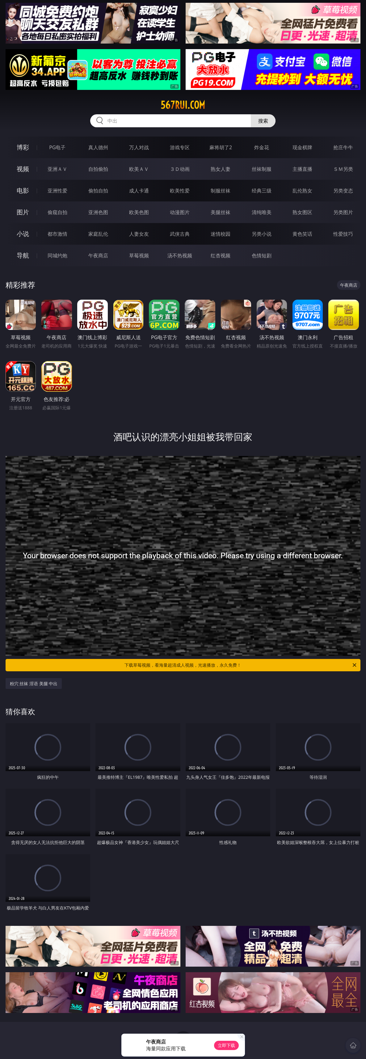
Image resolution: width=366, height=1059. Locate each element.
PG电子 (57, 147)
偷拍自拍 (98, 190)
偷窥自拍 (57, 212)
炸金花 (261, 147)
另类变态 (343, 190)
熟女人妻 (220, 169)
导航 (23, 255)
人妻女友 (139, 233)
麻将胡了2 (220, 147)
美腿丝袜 (220, 212)
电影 (23, 190)
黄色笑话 (302, 233)
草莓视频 (139, 255)
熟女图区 (302, 212)
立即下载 (226, 1045)
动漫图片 (180, 212)
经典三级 (261, 190)
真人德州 (98, 147)
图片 (23, 212)
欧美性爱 (180, 190)
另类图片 (343, 212)
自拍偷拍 (98, 169)
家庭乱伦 (98, 233)
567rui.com (183, 105)
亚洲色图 (98, 212)
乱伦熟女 (302, 190)
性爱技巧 (343, 233)
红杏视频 (220, 255)
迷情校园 (220, 233)
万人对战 (139, 147)
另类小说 (261, 233)
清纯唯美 (261, 212)
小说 (23, 234)
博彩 (23, 147)
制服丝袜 (220, 190)
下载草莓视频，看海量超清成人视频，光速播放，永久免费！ (240, 665)
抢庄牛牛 (343, 147)
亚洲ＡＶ (57, 169)
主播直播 (302, 169)
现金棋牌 (302, 147)
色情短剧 (261, 255)
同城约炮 (57, 255)
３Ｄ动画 (180, 169)
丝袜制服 (261, 169)
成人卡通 (139, 190)
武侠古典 (180, 233)
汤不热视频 (179, 255)
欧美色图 (139, 212)
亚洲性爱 (57, 190)
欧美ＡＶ (139, 169)
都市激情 (57, 233)
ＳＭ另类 (343, 169)
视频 (23, 169)
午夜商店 (98, 255)
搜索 (263, 120)
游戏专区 (180, 147)
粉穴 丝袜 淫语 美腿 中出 (34, 683)
